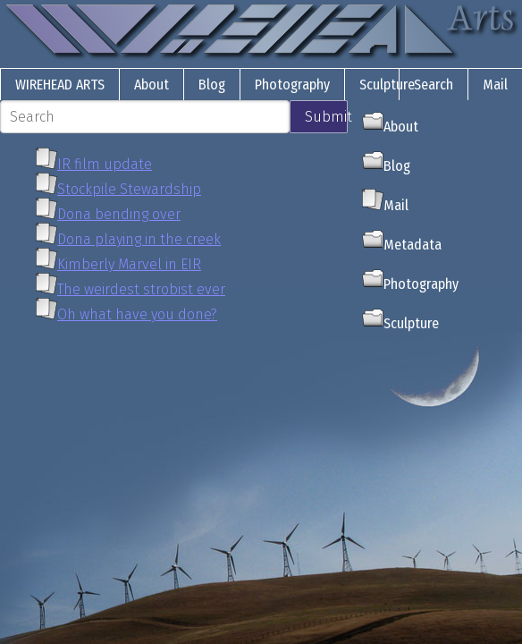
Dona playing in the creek (139, 239)
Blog (211, 84)
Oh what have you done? (137, 314)
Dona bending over (119, 214)
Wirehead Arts (60, 84)
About (151, 84)
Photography (292, 84)
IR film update (104, 164)
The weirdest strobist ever (141, 289)
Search (433, 84)
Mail (495, 84)
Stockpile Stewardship (129, 189)
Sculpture (387, 84)
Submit (326, 116)
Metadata (402, 244)
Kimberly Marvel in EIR (129, 264)
